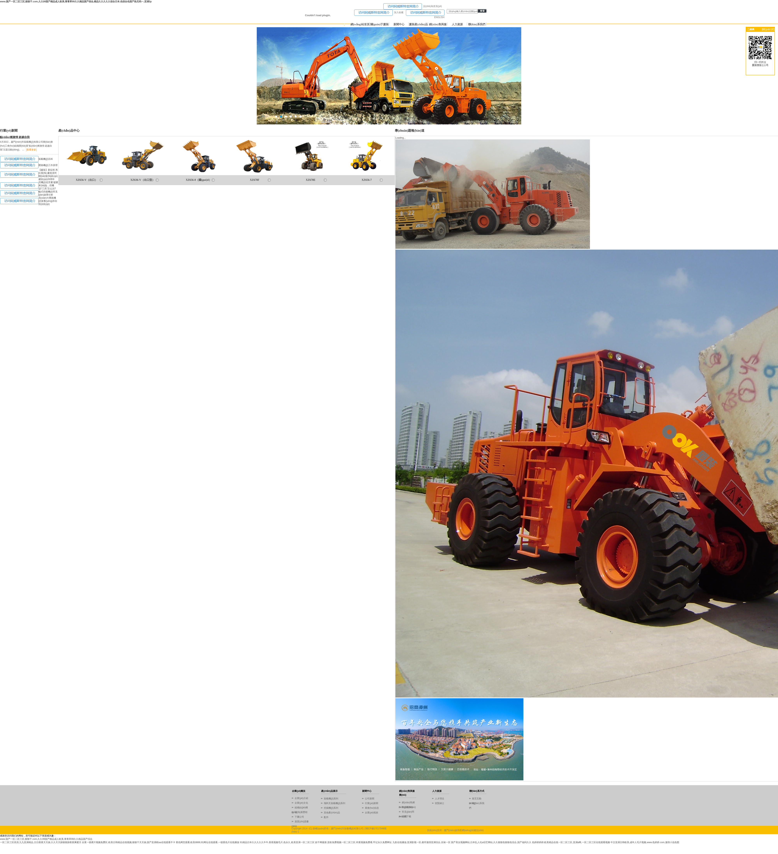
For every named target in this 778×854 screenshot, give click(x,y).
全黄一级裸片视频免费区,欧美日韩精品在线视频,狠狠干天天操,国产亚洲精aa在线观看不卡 (128, 842)
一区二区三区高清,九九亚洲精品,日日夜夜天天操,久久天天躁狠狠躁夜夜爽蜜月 (40, 842)
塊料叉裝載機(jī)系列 (334, 803)
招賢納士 (439, 803)
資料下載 (406, 816)
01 (389, 75)
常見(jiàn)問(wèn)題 (406, 812)
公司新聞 (369, 798)
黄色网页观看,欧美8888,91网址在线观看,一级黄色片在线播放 (207, 842)
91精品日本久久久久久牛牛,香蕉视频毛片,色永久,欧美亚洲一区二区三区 (277, 842)
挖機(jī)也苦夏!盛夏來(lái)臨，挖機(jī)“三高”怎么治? (48, 185)
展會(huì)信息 (372, 808)
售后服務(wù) (409, 807)
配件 (326, 817)
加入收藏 (398, 12)
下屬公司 (299, 817)
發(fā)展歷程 (301, 812)
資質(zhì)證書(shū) (300, 822)
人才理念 (439, 798)
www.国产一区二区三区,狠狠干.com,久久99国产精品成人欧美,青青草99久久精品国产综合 (46, 839)
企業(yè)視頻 (371, 812)
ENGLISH (439, 17)
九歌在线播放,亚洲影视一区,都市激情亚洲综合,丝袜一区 (421, 842)
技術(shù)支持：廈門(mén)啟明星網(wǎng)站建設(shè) (455, 830)
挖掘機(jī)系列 (331, 808)
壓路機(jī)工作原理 (48, 165)
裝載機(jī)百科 (46, 159)
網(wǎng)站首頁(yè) (360, 25)
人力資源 (457, 24)
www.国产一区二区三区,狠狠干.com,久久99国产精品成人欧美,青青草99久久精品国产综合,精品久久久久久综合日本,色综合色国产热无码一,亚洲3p (76, 1)
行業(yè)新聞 (371, 803)
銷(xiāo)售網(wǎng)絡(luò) (407, 803)
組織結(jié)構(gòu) (300, 808)
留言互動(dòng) (475, 799)
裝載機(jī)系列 (331, 798)
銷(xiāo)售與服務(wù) (438, 25)
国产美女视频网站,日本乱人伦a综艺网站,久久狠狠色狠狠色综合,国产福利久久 (491, 842)
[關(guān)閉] (768, 29)
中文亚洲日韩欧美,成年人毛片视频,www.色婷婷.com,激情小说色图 (645, 842)
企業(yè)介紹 (301, 798)
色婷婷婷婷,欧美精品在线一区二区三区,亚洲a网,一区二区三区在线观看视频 (571, 842)
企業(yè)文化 (301, 803)
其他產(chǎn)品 (332, 812)
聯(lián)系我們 (476, 24)
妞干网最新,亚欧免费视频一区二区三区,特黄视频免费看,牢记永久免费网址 (353, 842)
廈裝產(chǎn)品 (418, 24)
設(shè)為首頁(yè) (432, 6)
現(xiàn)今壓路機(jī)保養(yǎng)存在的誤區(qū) (48, 201)
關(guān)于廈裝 (379, 24)
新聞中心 (398, 24)
